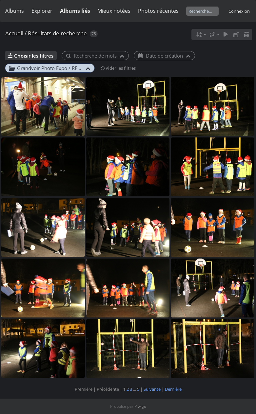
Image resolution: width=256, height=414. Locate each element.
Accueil (14, 33)
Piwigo (140, 406)
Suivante (152, 389)
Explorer (41, 10)
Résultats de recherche (57, 33)
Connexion (239, 11)
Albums (14, 10)
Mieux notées (113, 10)
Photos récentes (158, 10)
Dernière (173, 389)
